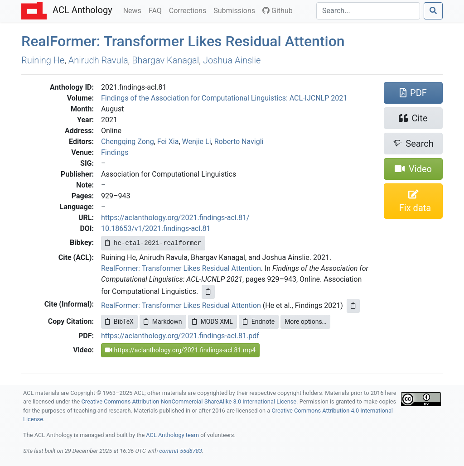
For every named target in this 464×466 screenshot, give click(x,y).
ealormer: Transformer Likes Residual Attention (183, 41)
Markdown (163, 321)
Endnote (259, 321)
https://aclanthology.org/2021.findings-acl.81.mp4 (180, 350)
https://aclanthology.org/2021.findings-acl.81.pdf (180, 335)
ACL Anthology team (172, 435)
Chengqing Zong (127, 141)
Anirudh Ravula (98, 60)
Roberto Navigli (239, 141)
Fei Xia (168, 141)
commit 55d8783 (180, 450)
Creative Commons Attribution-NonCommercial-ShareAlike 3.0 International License (189, 401)
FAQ (157, 10)
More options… (305, 321)
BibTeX (119, 321)
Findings (115, 152)
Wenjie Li (196, 141)
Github (277, 10)
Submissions (236, 10)
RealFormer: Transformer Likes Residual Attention (181, 268)
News (134, 10)
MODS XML (212, 321)
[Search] (368, 10)
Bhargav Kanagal (165, 60)
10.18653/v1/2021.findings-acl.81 (156, 228)
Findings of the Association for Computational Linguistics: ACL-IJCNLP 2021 (224, 98)
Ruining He (42, 60)
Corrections (189, 10)
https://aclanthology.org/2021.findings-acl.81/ (175, 217)
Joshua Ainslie (232, 60)
